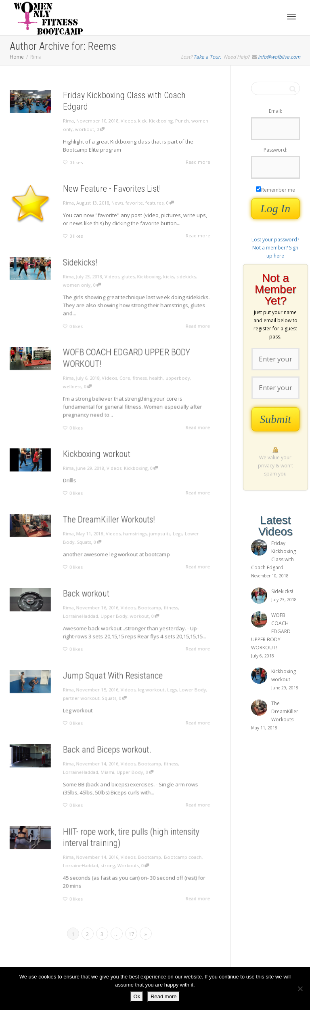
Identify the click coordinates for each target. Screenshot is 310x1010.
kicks (169, 276)
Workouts (128, 865)
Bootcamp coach (183, 857)
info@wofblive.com (279, 56)
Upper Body (114, 616)
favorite (134, 203)
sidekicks (186, 276)
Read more (163, 996)
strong (108, 865)
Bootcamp (150, 607)
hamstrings (135, 533)
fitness (140, 378)
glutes (128, 276)
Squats (84, 542)
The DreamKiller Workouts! (109, 519)
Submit (275, 419)
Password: (275, 149)
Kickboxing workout (97, 454)
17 (131, 934)
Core (124, 378)
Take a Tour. (207, 56)
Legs (178, 533)
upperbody (178, 378)
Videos (128, 121)
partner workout (81, 698)
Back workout (86, 593)
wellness (72, 386)
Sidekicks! (80, 262)
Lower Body (193, 690)
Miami (107, 772)
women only (77, 285)
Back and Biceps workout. (107, 749)
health (156, 378)
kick (142, 121)
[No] (300, 989)
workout (84, 129)
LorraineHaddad (80, 616)
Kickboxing (161, 121)
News (117, 203)
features (154, 203)
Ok (137, 996)
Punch (182, 121)
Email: (275, 111)
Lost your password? (275, 239)
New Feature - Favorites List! (112, 189)
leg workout (151, 690)
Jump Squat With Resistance (113, 675)
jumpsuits (160, 533)
